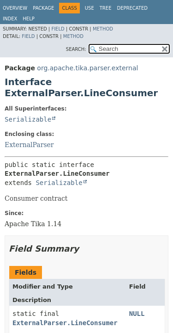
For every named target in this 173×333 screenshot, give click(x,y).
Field (57, 28)
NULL (137, 313)
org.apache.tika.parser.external (87, 68)
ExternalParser (29, 144)
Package (43, 8)
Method (103, 28)
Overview (15, 8)
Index (10, 18)
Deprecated (132, 8)
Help (28, 18)
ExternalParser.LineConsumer (65, 323)
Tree (106, 8)
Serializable (28, 119)
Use (89, 8)
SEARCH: (76, 49)
